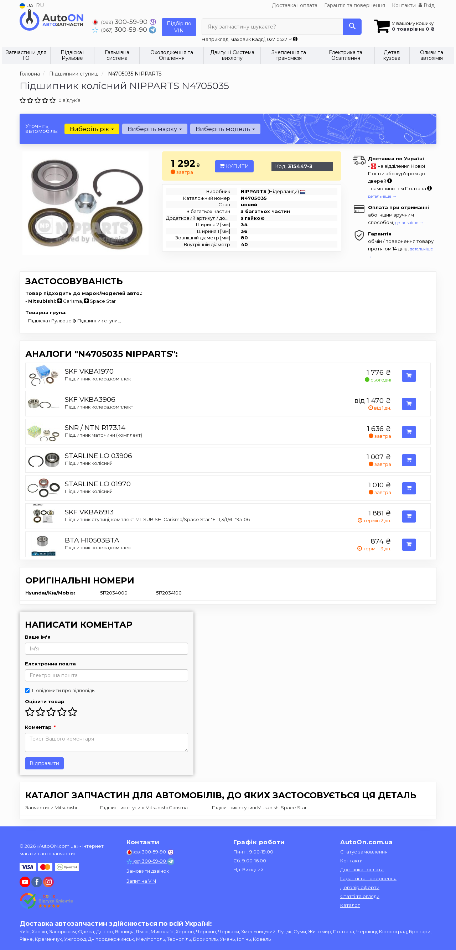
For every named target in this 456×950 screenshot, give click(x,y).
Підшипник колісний (89, 463)
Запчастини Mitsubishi (51, 807)
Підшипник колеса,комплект (99, 378)
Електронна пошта (50, 663)
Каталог (350, 905)
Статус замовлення (364, 852)
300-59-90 (120, 21)
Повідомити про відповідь (59, 690)
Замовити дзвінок (147, 871)
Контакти (404, 5)
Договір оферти (359, 887)
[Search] (352, 27)
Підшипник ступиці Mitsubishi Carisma (144, 807)
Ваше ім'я (38, 637)
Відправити (44, 763)
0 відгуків (69, 100)
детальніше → (382, 196)
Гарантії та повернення (368, 878)
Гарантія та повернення (354, 5)
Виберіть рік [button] (92, 129)
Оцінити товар (44, 701)
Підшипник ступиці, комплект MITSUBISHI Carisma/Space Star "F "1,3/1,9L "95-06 (157, 519)
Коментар (40, 727)
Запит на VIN (141, 881)
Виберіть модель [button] (225, 129)
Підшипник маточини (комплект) (103, 435)
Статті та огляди (359, 896)
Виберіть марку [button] (155, 129)
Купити (234, 166)
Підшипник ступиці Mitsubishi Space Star (259, 807)
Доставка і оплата (294, 5)
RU (40, 5)
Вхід (427, 5)
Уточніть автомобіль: (41, 128)
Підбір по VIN (179, 27)
